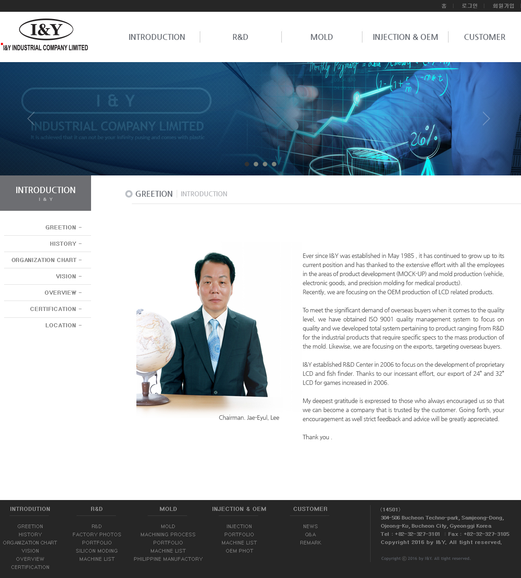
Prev (34, 122)
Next (486, 122)
